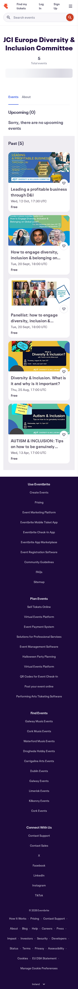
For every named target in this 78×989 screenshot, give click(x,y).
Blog (25, 928)
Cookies (22, 958)
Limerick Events (39, 791)
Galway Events (39, 781)
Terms (26, 948)
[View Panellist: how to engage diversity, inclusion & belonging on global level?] (39, 293)
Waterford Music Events (39, 741)
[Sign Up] (56, 6)
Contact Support (39, 835)
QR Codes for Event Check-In (39, 676)
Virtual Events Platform (39, 617)
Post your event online (39, 686)
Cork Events (39, 811)
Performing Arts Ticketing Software (39, 696)
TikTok (39, 895)
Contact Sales (39, 845)
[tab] (14, 97)
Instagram (39, 885)
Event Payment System (39, 627)
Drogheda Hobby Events (39, 751)
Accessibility (56, 948)
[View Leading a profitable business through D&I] (39, 167)
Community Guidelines (39, 562)
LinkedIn (39, 875)
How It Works (17, 918)
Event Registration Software (39, 552)
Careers (47, 928)
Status (14, 948)
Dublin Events (39, 771)
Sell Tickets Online (39, 607)
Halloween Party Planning (39, 656)
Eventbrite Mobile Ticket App (39, 522)
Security (42, 938)
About (14, 928)
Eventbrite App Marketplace (39, 542)
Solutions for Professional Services (39, 637)
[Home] (5, 6)
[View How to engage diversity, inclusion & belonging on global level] (39, 230)
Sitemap (39, 582)
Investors (27, 938)
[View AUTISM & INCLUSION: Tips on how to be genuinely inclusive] (39, 419)
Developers (59, 938)
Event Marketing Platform (39, 512)
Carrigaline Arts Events (39, 761)
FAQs (39, 572)
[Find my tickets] (22, 6)
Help (35, 928)
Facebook (39, 865)
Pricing (39, 502)
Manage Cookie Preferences (39, 968)
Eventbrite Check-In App (39, 532)
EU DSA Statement (44, 958)
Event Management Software (39, 646)
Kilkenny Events (39, 801)
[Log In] (41, 6)
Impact (11, 938)
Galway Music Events (39, 721)
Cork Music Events (39, 731)
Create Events (39, 492)
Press (60, 928)
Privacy (39, 948)
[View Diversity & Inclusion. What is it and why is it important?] (39, 356)
